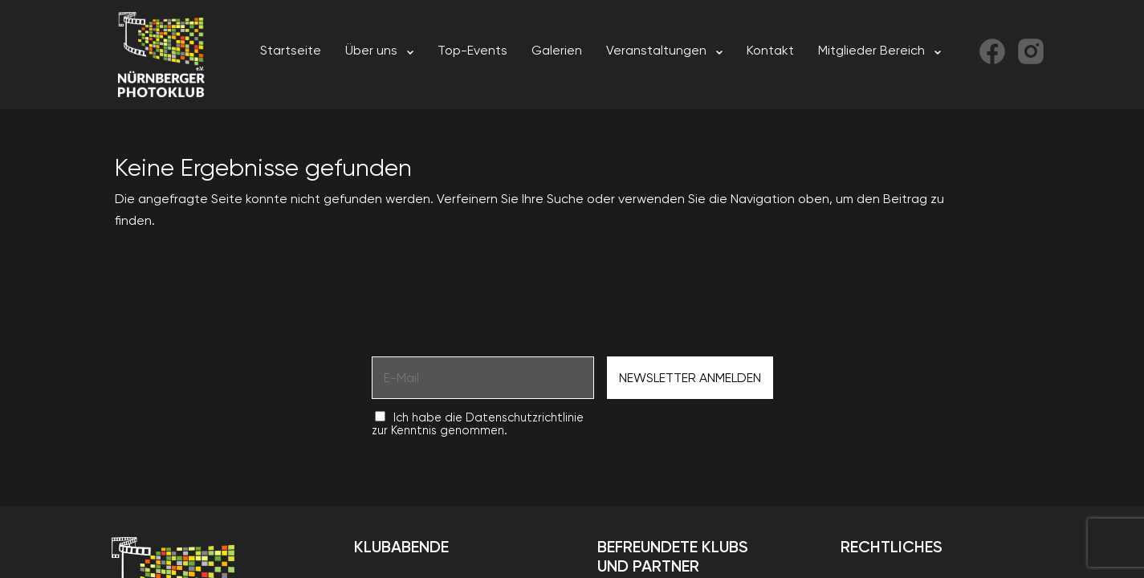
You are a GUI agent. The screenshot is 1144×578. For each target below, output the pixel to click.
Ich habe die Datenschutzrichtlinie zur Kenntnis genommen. (478, 424)
